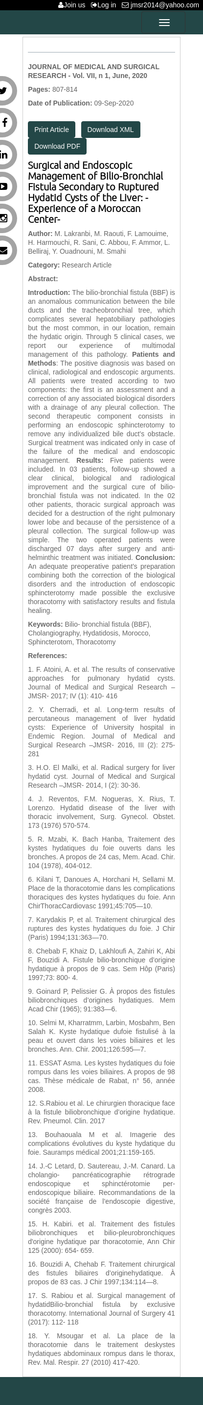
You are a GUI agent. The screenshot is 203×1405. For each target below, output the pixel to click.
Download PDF (57, 146)
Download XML (111, 129)
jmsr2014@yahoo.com (162, 5)
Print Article (51, 129)
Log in (105, 5)
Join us (73, 5)
